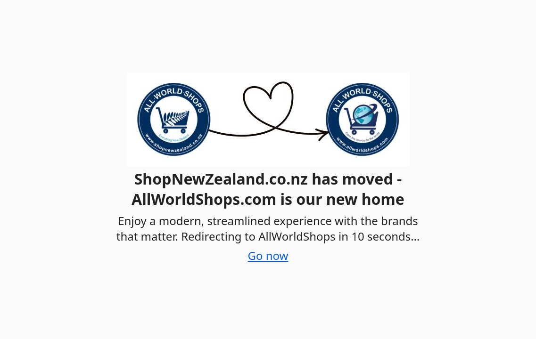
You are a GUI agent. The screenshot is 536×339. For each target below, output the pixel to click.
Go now (268, 255)
